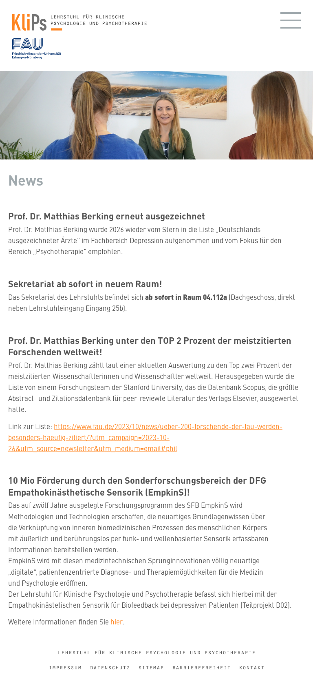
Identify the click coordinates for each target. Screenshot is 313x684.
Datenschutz (110, 667)
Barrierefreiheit (201, 667)
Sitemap (151, 667)
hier (116, 621)
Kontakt (252, 667)
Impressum (65, 667)
